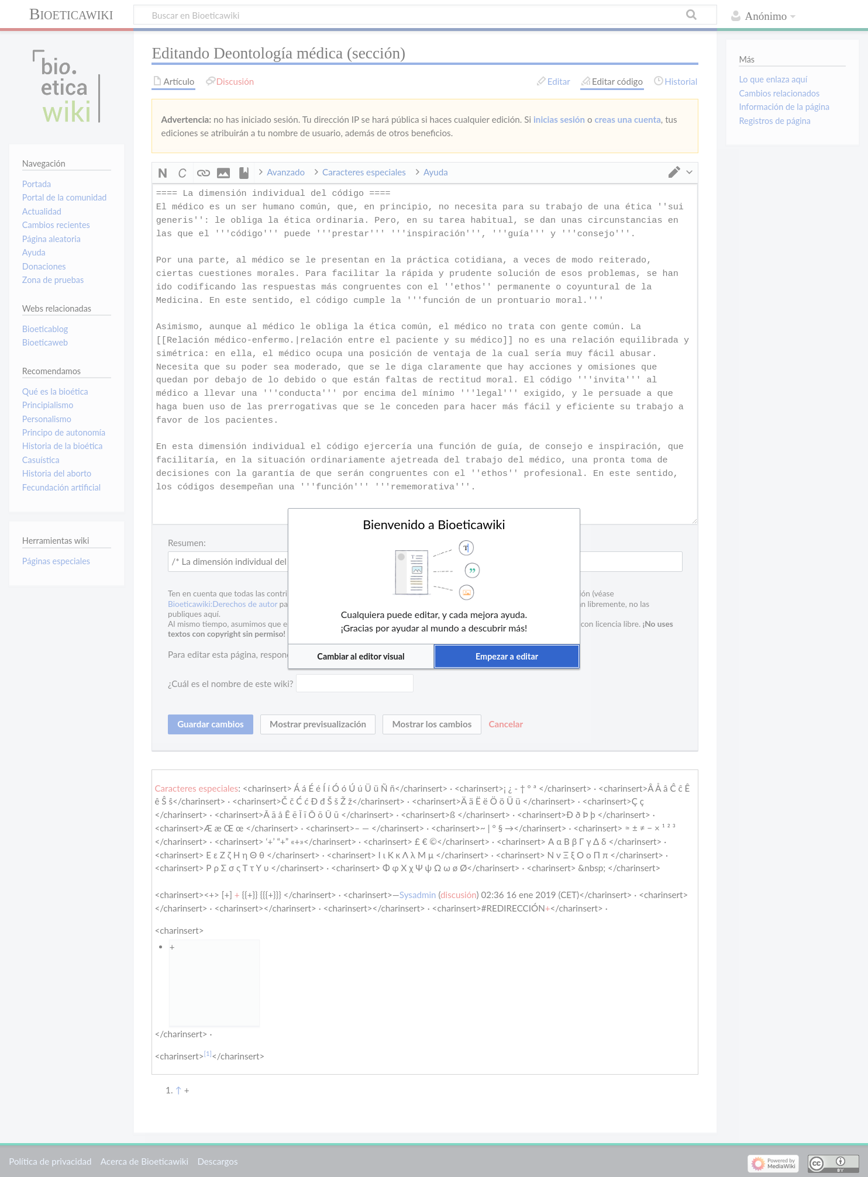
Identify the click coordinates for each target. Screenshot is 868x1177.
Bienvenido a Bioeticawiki (434, 524)
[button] (360, 656)
